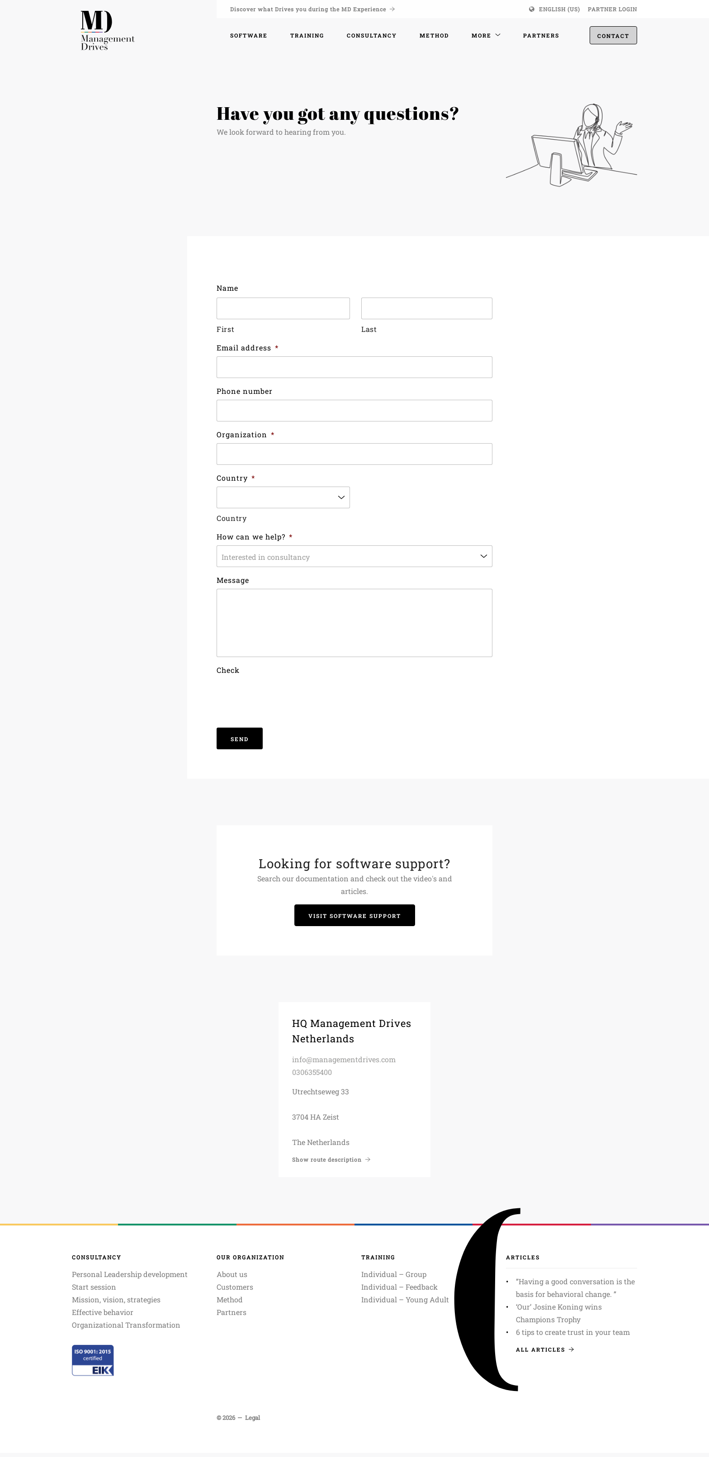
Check (228, 674)
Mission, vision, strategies (116, 1303)
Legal (252, 1422)
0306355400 (312, 1076)
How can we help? (255, 536)
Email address (248, 347)
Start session (94, 1291)
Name (227, 288)
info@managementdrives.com (344, 1063)
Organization (245, 434)
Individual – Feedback (399, 1291)
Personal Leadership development (130, 1278)
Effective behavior (102, 1316)
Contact (613, 36)
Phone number (245, 391)
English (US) (559, 9)
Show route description (331, 1163)
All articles (545, 1353)
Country (236, 478)
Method (230, 1303)
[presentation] (285, 700)
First (225, 329)
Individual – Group (393, 1278)
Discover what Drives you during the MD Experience (312, 9)
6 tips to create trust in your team (573, 1336)
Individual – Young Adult (405, 1303)
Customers (235, 1291)
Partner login (612, 9)
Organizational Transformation (126, 1329)
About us (232, 1278)
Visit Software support (354, 919)
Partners (231, 1316)
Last (369, 329)
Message (233, 580)
